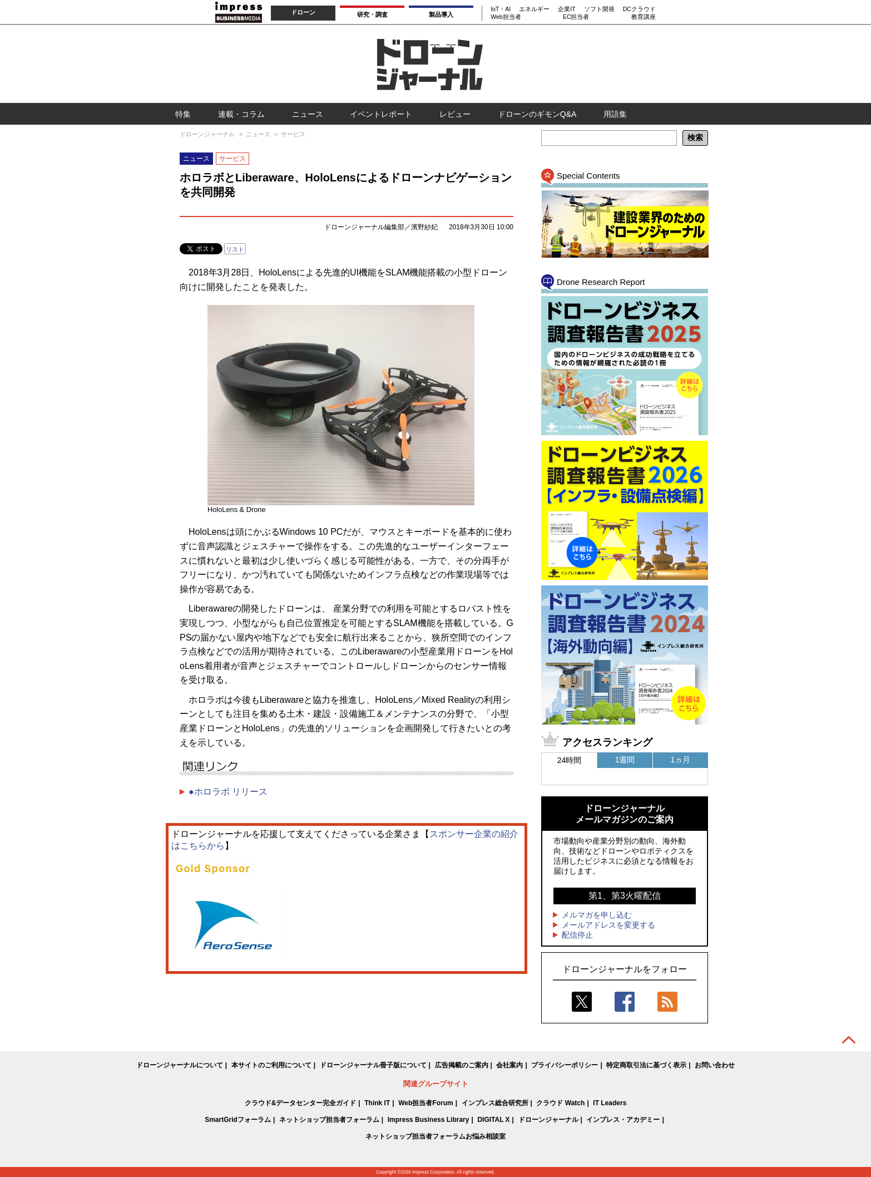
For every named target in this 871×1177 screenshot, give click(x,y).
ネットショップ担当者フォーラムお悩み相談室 (435, 1136)
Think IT (377, 1103)
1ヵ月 (681, 759)
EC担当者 (576, 16)
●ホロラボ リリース (228, 791)
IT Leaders (609, 1103)
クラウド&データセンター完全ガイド (301, 1103)
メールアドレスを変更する (608, 924)
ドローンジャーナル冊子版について (373, 1065)
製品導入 (441, 14)
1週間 (625, 759)
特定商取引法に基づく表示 (646, 1065)
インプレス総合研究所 (495, 1103)
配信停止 (577, 934)
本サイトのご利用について (271, 1065)
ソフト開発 (599, 9)
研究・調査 (372, 14)
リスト (235, 249)
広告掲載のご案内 (461, 1065)
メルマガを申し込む (597, 914)
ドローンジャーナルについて (179, 1065)
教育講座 (643, 16)
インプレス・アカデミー (623, 1120)
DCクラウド (639, 9)
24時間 (569, 760)
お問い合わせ (715, 1065)
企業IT (566, 9)
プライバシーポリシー (564, 1065)
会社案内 (509, 1065)
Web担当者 (506, 16)
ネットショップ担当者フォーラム (329, 1120)
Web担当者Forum (425, 1103)
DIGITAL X (493, 1120)
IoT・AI (501, 9)
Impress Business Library (428, 1120)
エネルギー (534, 9)
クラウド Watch (560, 1103)
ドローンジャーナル (548, 1120)
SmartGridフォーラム (238, 1120)
